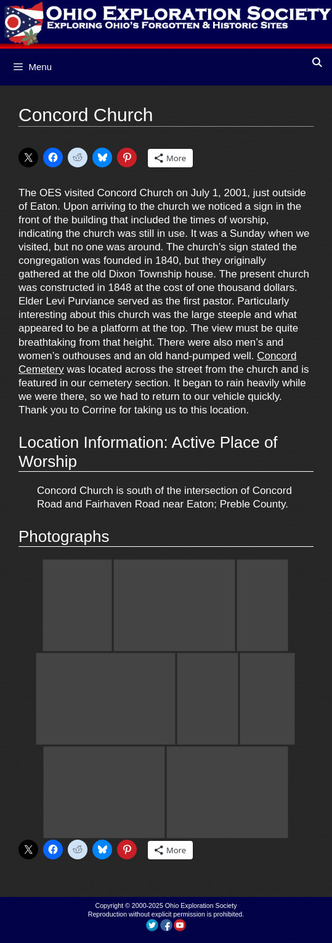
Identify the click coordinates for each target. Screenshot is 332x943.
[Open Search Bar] (317, 62)
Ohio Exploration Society (201, 905)
